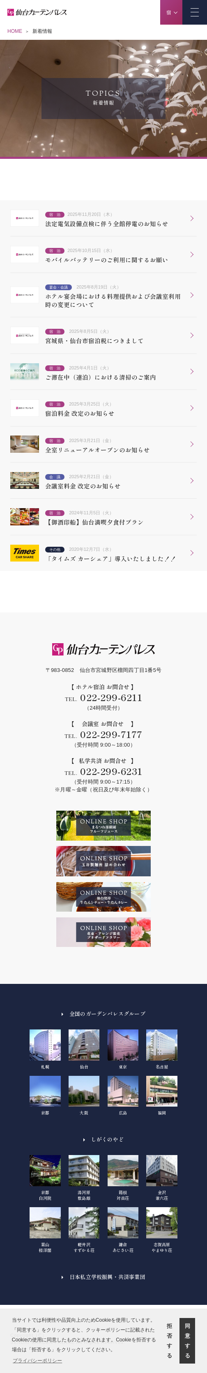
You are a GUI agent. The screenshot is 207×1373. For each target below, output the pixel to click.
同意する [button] (187, 1341)
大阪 (84, 1096)
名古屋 (161, 1049)
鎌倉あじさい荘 (123, 1230)
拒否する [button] (169, 1341)
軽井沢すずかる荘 (84, 1230)
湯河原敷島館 (84, 1178)
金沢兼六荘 (161, 1178)
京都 (45, 1096)
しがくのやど (107, 1139)
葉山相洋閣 (45, 1230)
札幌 (45, 1049)
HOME (14, 31)
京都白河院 (45, 1178)
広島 (123, 1096)
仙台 (84, 1049)
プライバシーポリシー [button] (37, 1361)
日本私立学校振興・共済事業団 (107, 1277)
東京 (123, 1049)
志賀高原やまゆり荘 (161, 1230)
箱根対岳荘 (123, 1178)
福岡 (161, 1096)
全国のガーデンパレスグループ (107, 1014)
